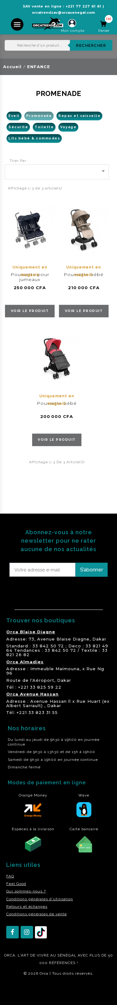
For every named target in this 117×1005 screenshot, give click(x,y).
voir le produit (30, 311)
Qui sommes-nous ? (26, 891)
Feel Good (16, 884)
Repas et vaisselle (79, 116)
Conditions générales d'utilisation (39, 899)
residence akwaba (21, 990)
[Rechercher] (58, 45)
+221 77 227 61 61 (83, 6)
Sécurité (18, 127)
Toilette (44, 127)
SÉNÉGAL (66, 955)
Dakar (99, 638)
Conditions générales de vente (36, 914)
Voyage (68, 127)
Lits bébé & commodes (34, 138)
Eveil (14, 116)
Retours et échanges (26, 906)
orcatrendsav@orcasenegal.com (63, 12)
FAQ (10, 876)
